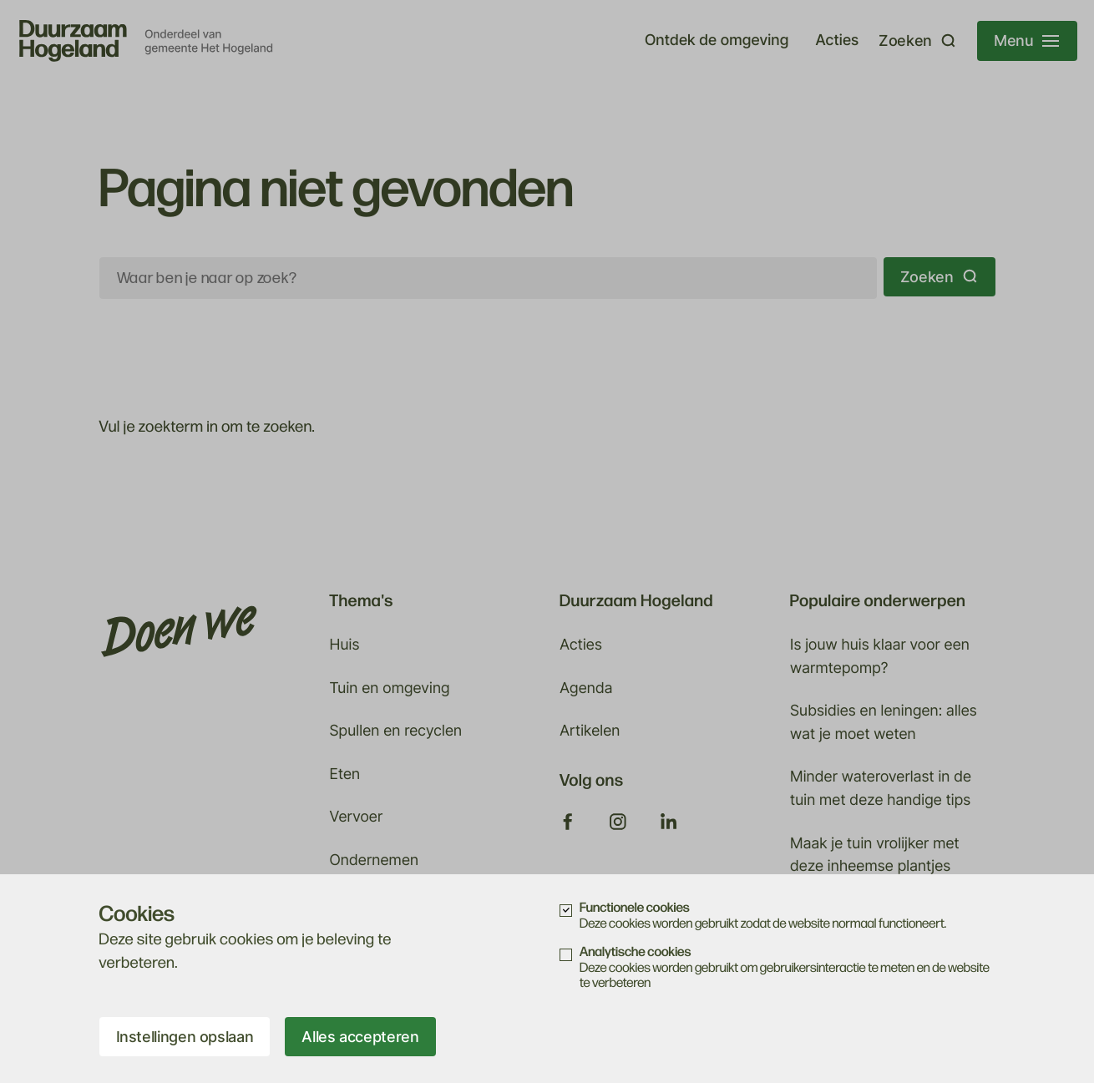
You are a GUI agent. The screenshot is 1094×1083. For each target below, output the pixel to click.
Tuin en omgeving (389, 688)
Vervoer (355, 817)
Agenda (586, 688)
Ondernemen (373, 860)
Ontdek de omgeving (717, 40)
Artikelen (590, 731)
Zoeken (939, 277)
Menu (1026, 40)
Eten (344, 774)
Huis (344, 645)
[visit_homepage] (146, 41)
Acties (836, 40)
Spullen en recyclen (395, 731)
